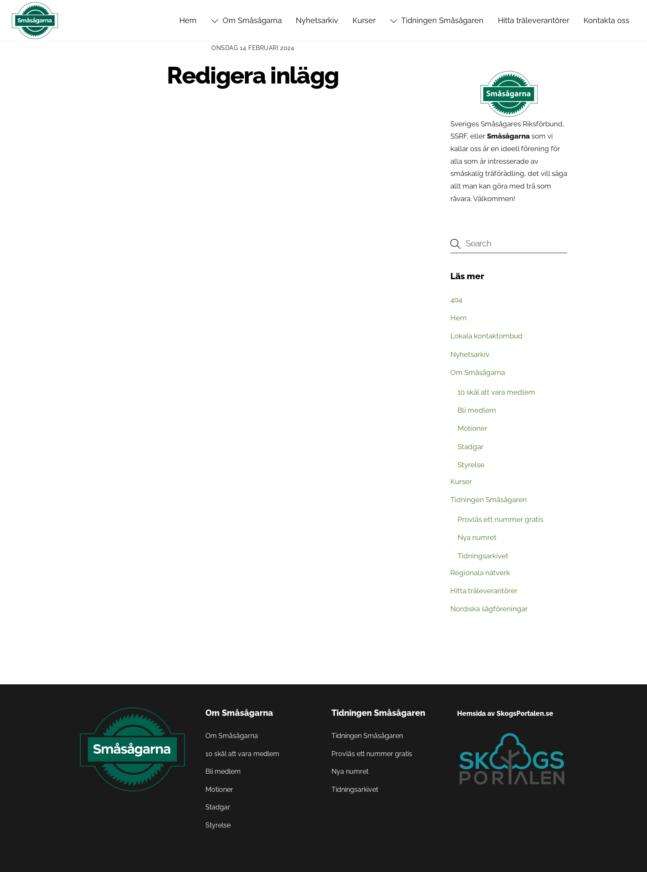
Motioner (472, 428)
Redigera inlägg (253, 75)
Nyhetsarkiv (317, 20)
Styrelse (471, 465)
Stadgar (471, 447)
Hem (188, 20)
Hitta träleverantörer (533, 20)
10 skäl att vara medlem (496, 392)
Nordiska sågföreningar (489, 609)
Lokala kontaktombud (486, 336)
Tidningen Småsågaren (437, 20)
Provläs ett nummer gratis (500, 519)
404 (456, 300)
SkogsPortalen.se (525, 714)
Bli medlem (477, 410)
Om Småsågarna (246, 20)
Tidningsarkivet (483, 556)
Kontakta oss (606, 20)
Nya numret (477, 537)
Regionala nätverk (480, 572)
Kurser (364, 20)
